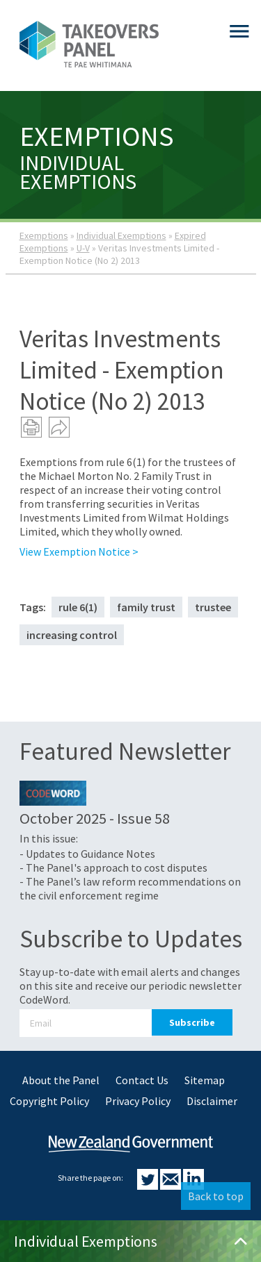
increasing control (71, 635)
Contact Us (142, 1080)
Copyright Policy (49, 1101)
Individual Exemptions (121, 235)
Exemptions (43, 235)
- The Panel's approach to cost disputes (113, 867)
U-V (83, 248)
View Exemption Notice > (79, 551)
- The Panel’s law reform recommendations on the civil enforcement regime (130, 888)
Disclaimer (212, 1101)
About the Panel (61, 1080)
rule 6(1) (77, 607)
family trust (146, 607)
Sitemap (204, 1080)
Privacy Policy (138, 1101)
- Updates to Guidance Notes (87, 854)
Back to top (216, 1196)
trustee (213, 607)
